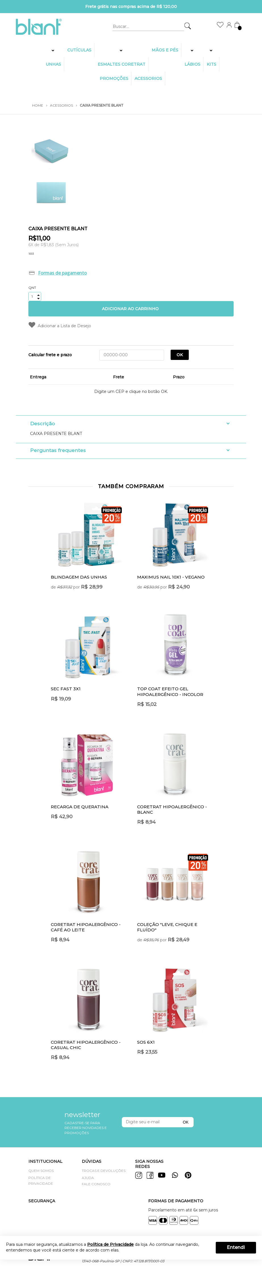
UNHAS (53, 64)
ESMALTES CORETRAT (121, 64)
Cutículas (79, 50)
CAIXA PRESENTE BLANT (101, 105)
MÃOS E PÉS (165, 50)
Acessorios (148, 78)
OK (180, 354)
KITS (211, 64)
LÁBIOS (192, 64)
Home (37, 105)
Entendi (236, 1247)
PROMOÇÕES (114, 78)
